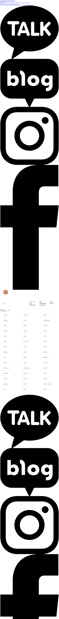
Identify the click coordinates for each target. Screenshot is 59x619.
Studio (30, 303)
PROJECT (14, 1)
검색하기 (9, 310)
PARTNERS (11, 0)
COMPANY (2, 4)
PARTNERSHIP (14, 4)
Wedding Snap (32, 301)
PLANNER (5, 0)
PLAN (5, 1)
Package (51, 303)
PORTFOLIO (2, 0)
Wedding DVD (32, 304)
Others (51, 301)
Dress (41, 301)
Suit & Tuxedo (43, 304)
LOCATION (7, 4)
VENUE (8, 0)
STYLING (11, 1)
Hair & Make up (43, 303)
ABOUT (5, 4)
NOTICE (10, 4)
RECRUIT (17, 4)
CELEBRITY (7, 1)
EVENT (14, 0)
